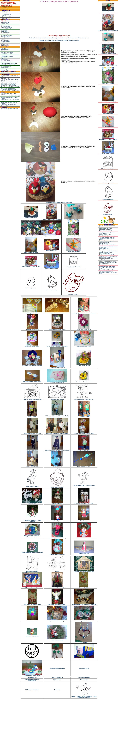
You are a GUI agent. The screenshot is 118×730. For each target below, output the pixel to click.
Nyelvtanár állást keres (6, 60)
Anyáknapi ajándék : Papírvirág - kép (83, 399)
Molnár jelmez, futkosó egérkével (32, 433)
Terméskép (57, 689)
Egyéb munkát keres (6, 66)
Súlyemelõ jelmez (57, 466)
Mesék (3, 92)
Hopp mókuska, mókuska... (57, 312)
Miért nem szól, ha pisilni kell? (106, 254)
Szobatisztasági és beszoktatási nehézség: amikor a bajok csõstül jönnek (107, 267)
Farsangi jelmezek (6, 14)
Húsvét (3, 13)
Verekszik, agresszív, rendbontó (107, 237)
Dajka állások (4, 59)
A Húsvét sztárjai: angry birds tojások (51, 219)
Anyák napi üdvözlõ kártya (84, 329)
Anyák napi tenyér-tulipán (32, 329)
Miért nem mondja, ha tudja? (106, 252)
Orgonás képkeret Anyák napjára (57, 329)
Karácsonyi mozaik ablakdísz (32, 658)
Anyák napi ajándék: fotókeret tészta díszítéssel (84, 312)
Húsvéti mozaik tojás (51, 250)
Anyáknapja (5, 11)
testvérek (3, 39)
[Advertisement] (59, 713)
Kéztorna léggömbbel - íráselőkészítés (7, 7)
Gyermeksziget (6, 0)
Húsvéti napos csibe (31, 287)
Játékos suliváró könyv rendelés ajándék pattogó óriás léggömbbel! (8, 3)
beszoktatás (4, 30)
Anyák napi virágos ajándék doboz (84, 380)
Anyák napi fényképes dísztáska (57, 367)
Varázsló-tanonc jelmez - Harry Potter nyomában (57, 450)
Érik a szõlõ (57, 658)
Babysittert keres (5, 51)
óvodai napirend (5, 23)
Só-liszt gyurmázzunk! (84, 677)
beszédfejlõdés (5, 45)
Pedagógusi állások (5, 55)
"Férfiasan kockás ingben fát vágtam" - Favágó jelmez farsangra (57, 416)
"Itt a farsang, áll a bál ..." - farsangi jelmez (84, 485)
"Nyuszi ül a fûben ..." (74, 294)
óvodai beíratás (5, 40)
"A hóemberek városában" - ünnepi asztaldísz (32, 520)
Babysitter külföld (5, 49)
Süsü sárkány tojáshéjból (73, 219)
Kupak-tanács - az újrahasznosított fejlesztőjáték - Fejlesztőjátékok (9, 82)
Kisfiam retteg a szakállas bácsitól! (107, 261)
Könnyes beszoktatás (104, 243)
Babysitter (3, 48)
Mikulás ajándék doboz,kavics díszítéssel (32, 552)
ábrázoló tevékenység (6, 27)
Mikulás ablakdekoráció (32, 571)
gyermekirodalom (5, 36)
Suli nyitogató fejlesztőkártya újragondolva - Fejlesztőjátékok (8, 85)
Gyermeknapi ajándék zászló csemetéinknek (32, 680)
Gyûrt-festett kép (32, 677)
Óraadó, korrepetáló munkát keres (9, 63)
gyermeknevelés (5, 25)
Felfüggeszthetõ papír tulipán (57, 668)
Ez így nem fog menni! (104, 253)
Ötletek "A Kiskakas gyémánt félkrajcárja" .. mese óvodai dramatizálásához (84, 696)
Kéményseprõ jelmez (32, 450)
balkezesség (4, 31)
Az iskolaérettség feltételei (8, 71)
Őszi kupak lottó (5, 78)
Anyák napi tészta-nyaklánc (84, 346)
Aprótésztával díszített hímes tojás (51, 235)
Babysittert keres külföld (7, 52)
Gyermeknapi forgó (84, 668)
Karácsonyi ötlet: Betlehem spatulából (84, 571)
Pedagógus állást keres (6, 53)
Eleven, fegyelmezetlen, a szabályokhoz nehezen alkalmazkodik (108, 250)
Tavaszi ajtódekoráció (57, 677)
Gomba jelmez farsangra (84, 450)
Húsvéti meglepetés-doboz (73, 266)
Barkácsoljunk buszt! (84, 658)
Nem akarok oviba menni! (105, 230)
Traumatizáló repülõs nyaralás (106, 269)
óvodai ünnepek (5, 34)
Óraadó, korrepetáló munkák (8, 64)
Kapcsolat (4, 107)
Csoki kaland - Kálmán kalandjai (8, 104)
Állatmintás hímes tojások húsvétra (31, 266)
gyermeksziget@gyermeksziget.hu (9, 108)
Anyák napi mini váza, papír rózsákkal (32, 365)
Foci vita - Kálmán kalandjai (7, 105)
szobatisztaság (5, 37)
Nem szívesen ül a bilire (105, 234)
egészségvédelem (5, 22)
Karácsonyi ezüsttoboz (57, 639)
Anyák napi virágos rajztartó (32, 346)
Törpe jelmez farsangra (32, 486)
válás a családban (5, 32)
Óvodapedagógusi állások (7, 56)
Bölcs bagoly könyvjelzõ (32, 312)
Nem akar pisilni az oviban (105, 228)
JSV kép (3, 9)
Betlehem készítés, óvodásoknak (32, 587)
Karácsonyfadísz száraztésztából (32, 604)
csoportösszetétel (5, 41)
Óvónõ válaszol (5, 19)
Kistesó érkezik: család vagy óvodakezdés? (106, 259)
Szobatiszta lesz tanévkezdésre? (107, 235)
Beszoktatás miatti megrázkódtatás (107, 244)
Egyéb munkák (4, 67)
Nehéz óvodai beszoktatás (105, 264)
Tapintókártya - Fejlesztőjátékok (8, 89)
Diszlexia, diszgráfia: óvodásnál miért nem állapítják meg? (108, 263)
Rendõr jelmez (32, 416)
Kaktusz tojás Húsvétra (31, 217)
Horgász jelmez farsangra (84, 466)
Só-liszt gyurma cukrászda (32, 689)
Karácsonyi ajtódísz (84, 587)
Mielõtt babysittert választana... (8, 69)
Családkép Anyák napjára (57, 399)
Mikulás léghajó (57, 520)
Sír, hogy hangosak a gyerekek (106, 232)
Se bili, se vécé (103, 233)
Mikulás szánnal (32, 503)
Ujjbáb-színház (57, 679)
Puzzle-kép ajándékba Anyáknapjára (32, 399)
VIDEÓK (3, 21)
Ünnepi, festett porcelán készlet (32, 675)
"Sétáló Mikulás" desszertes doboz (84, 537)
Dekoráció (4, 18)
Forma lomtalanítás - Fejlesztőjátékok (10, 86)
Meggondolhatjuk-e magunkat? (106, 240)
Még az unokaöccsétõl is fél (106, 271)
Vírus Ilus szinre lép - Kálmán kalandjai (10, 96)
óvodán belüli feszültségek (7, 28)
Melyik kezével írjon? (104, 248)
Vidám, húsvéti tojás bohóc (31, 252)
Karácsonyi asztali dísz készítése (57, 587)
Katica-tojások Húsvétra (73, 235)
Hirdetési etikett (5, 70)
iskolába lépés (4, 44)
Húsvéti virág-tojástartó (73, 251)
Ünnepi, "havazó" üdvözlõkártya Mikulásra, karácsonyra (32, 535)
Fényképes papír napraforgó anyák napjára (57, 346)
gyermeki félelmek (5, 26)
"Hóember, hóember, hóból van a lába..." (84, 503)
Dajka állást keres (5, 58)
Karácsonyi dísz (83, 642)
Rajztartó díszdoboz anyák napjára (32, 381)
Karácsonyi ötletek (6, 16)
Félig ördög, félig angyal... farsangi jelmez (57, 433)
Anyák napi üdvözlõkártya (57, 382)
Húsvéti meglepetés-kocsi (51, 268)
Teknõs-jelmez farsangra (57, 487)
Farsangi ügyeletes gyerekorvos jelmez (84, 433)
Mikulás (4, 15)
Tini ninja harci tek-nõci (84, 416)
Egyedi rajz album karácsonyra (57, 620)
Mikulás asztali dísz (84, 553)
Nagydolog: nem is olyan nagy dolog (108, 256)
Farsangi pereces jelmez (32, 466)
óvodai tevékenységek (6, 35)
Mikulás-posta (83, 520)
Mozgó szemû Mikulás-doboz (57, 554)
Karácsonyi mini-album (32, 636)
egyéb (2, 43)
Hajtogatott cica (84, 679)
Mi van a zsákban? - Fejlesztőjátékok (10, 90)
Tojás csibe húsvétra (51, 289)
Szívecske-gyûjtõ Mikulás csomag (57, 537)
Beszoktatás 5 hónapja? (105, 229)
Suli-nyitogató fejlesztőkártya (8, 88)
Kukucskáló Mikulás (57, 503)
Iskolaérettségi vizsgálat (105, 257)
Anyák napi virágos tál (84, 365)
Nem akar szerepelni (104, 242)
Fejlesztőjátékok (5, 74)
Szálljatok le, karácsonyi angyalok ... (57, 604)
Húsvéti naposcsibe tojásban (31, 235)
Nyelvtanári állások (5, 62)
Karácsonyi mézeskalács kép (84, 620)
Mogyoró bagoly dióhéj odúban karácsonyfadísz (83, 604)
